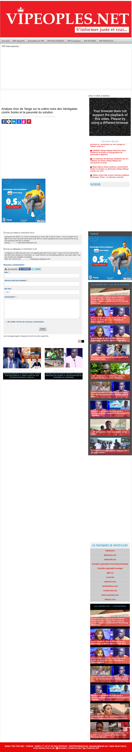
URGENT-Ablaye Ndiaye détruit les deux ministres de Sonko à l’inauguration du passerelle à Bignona (63, 375)
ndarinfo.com (110, 582)
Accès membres (39, 748)
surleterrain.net (110, 590)
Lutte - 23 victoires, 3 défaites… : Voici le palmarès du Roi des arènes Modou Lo (108, 377)
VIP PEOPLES (106, 41)
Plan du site (50, 748)
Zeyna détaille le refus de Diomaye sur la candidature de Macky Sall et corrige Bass (108, 339)
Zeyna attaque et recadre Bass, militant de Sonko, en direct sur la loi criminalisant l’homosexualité (108, 320)
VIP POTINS (90, 41)
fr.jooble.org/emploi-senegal (110, 568)
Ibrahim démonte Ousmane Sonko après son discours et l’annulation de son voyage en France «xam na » (22, 375)
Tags (83, 748)
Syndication (63, 748)
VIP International (10, 46)
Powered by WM (93, 748)
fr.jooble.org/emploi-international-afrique (110, 564)
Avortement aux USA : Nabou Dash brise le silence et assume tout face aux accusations (109, 717)
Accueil (5, 41)
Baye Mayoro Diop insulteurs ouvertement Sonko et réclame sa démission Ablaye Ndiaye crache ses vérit (109, 171)
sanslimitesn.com (110, 586)
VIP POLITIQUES (55, 41)
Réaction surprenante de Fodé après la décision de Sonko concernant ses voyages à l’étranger (110, 413)
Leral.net (110, 577)
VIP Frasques (74, 41)
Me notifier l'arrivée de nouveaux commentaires (26, 322)
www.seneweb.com (110, 595)
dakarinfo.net (110, 559)
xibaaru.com (109, 599)
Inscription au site (74, 748)
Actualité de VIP (36, 41)
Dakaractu (110, 551)
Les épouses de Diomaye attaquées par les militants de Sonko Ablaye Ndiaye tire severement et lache (109, 163)
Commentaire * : (10, 297)
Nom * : (7, 272)
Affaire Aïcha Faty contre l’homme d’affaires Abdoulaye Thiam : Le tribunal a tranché (109, 178)
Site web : (8, 289)
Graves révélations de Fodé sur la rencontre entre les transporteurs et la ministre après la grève (109, 394)
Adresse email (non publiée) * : (16, 280)
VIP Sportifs (19, 41)
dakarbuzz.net (110, 555)
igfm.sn (110, 573)
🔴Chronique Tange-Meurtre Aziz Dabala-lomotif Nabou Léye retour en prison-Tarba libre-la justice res (108, 735)
